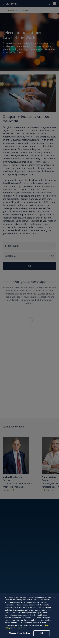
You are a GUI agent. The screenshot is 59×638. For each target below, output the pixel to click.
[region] (29, 615)
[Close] (55, 597)
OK (41, 633)
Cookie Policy (19, 628)
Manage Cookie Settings (19, 633)
